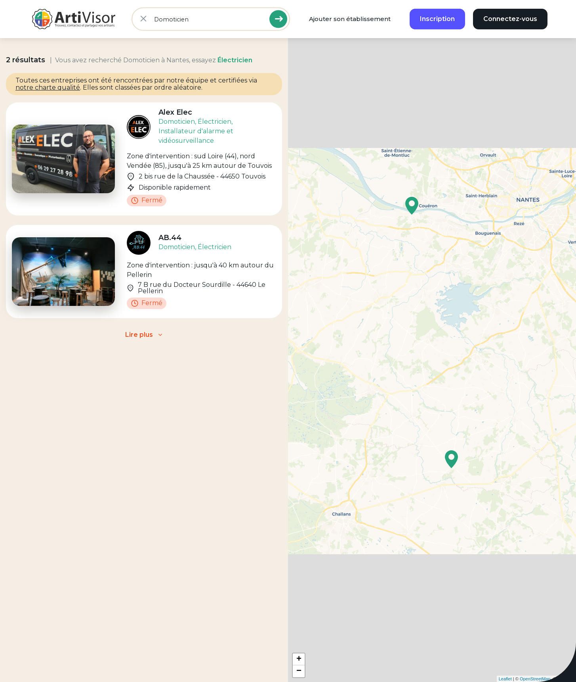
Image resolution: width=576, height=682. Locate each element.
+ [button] (298, 659)
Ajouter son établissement (350, 19)
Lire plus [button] (139, 334)
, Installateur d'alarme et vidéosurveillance (195, 131)
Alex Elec (175, 112)
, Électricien (213, 121)
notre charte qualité (47, 87)
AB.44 (169, 237)
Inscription (437, 19)
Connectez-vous (510, 19)
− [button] (298, 671)
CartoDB (565, 678)
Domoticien (176, 121)
